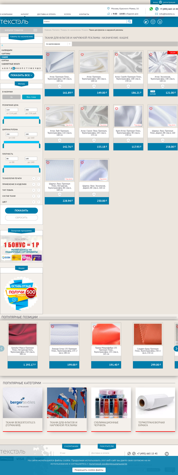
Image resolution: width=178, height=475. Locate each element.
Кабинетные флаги (11, 64)
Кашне (5, 57)
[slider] (3, 122)
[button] (177, 349)
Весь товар (31, 97)
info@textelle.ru (167, 13)
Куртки (5, 60)
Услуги (67, 14)
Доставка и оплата (46, 14)
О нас (62, 453)
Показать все (21, 75)
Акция (172, 52)
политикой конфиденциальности (108, 464)
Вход (155, 2)
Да (11, 97)
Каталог (25, 14)
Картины (6, 53)
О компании (6, 14)
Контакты (84, 14)
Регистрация (169, 2)
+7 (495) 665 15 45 (169, 9)
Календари (7, 50)
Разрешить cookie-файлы (89, 470)
